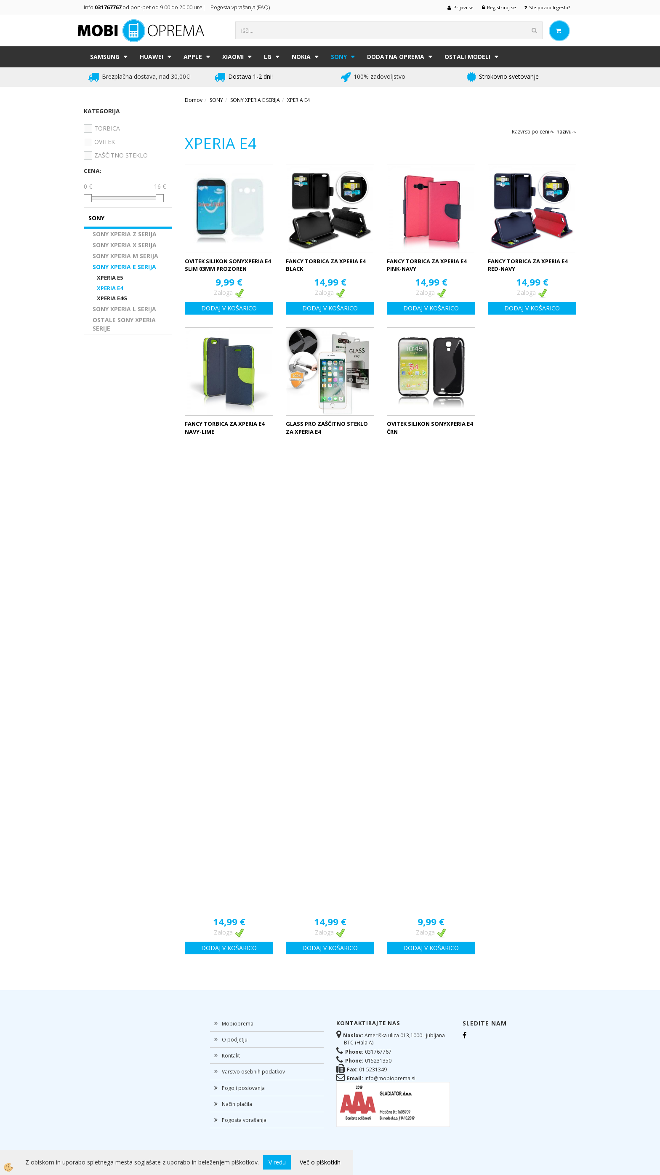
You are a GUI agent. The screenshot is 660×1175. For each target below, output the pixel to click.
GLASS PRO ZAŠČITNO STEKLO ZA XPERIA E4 (327, 427)
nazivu (566, 131)
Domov (193, 100)
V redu (277, 1162)
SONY (339, 57)
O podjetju (235, 1039)
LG (267, 57)
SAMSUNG (105, 57)
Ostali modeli (467, 57)
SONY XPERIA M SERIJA (125, 256)
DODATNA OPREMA (395, 57)
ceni (547, 131)
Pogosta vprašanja (244, 1120)
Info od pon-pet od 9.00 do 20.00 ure (143, 7)
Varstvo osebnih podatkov (253, 1071)
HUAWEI (151, 57)
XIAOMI (233, 57)
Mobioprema (237, 1023)
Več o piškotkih (320, 1162)
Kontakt (231, 1055)
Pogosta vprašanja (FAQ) (240, 7)
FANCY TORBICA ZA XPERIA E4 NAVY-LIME (224, 427)
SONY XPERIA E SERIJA (124, 267)
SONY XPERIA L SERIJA (124, 309)
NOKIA (301, 57)
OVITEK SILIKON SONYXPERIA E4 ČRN (430, 427)
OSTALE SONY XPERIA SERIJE (124, 324)
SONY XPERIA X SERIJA (125, 245)
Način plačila (237, 1104)
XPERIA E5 (110, 277)
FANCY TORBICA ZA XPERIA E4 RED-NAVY (527, 265)
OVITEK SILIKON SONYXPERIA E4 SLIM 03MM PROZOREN (228, 265)
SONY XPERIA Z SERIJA (125, 234)
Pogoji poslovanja (243, 1088)
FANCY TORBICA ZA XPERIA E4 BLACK (325, 265)
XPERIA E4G (112, 298)
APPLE (193, 57)
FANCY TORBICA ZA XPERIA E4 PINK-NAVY (426, 265)
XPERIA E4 (110, 288)
